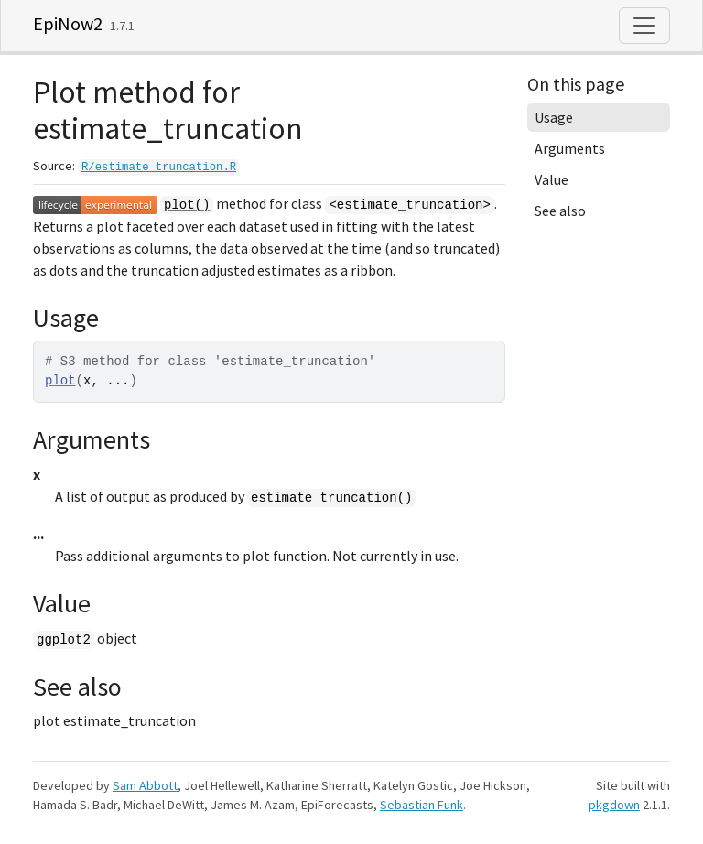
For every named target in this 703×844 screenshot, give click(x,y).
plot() (187, 205)
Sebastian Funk (421, 804)
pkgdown (614, 804)
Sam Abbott (145, 785)
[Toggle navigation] (644, 25)
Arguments (570, 148)
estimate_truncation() (331, 498)
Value (551, 179)
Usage (554, 117)
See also (560, 210)
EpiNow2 (68, 23)
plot (60, 380)
